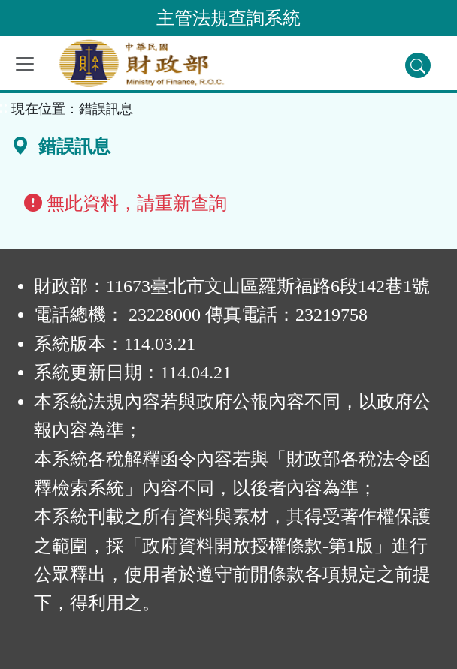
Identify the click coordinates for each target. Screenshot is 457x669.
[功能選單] (25, 64)
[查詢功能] (418, 65)
